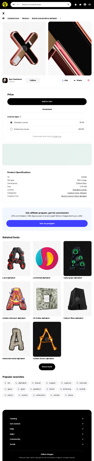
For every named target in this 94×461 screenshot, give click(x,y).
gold (21, 389)
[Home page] (3, 18)
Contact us (56, 136)
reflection (39, 395)
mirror (8, 395)
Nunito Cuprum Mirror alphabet (74, 196)
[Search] (68, 4)
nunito (23, 395)
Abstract (83, 193)
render (55, 395)
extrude (81, 383)
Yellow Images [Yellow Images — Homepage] (47, 454)
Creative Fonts (73, 193)
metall (80, 389)
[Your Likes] (80, 4)
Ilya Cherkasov (15, 79)
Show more (47, 367)
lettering (65, 389)
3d (7, 383)
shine (69, 395)
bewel (36, 383)
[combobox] (46, 4)
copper (51, 383)
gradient (35, 389)
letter (50, 389)
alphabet (20, 383)
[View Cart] (76, 4)
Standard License (80, 190)
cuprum (66, 383)
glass (8, 389)
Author (12, 82)
